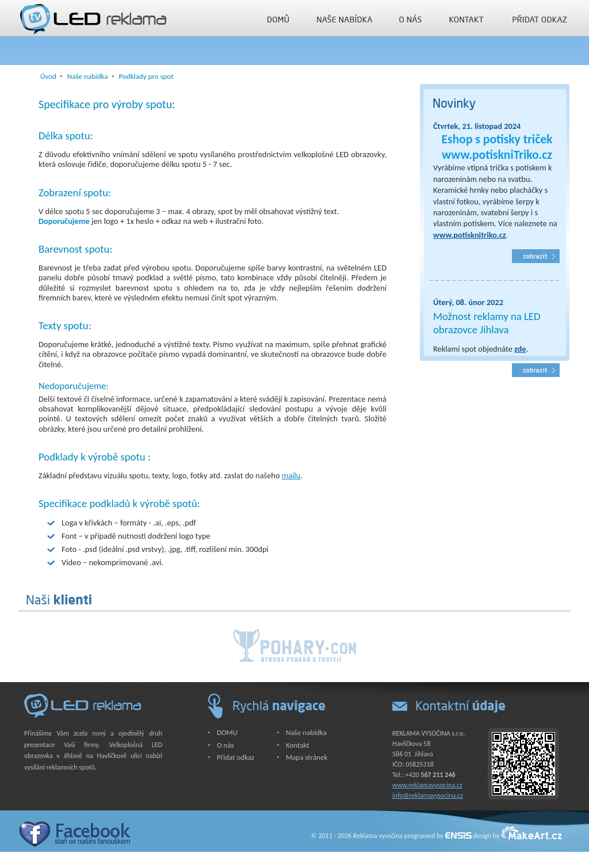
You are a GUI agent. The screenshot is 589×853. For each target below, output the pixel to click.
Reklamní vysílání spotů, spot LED (536, 370)
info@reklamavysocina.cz (427, 795)
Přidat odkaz (540, 18)
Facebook (74, 833)
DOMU (278, 18)
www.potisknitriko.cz (469, 235)
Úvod (48, 76)
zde (520, 349)
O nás (410, 18)
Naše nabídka (344, 18)
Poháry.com (294, 645)
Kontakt (466, 18)
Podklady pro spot (146, 76)
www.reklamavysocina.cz (427, 785)
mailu (291, 475)
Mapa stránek (306, 757)
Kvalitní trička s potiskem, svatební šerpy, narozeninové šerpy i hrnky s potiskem (536, 256)
